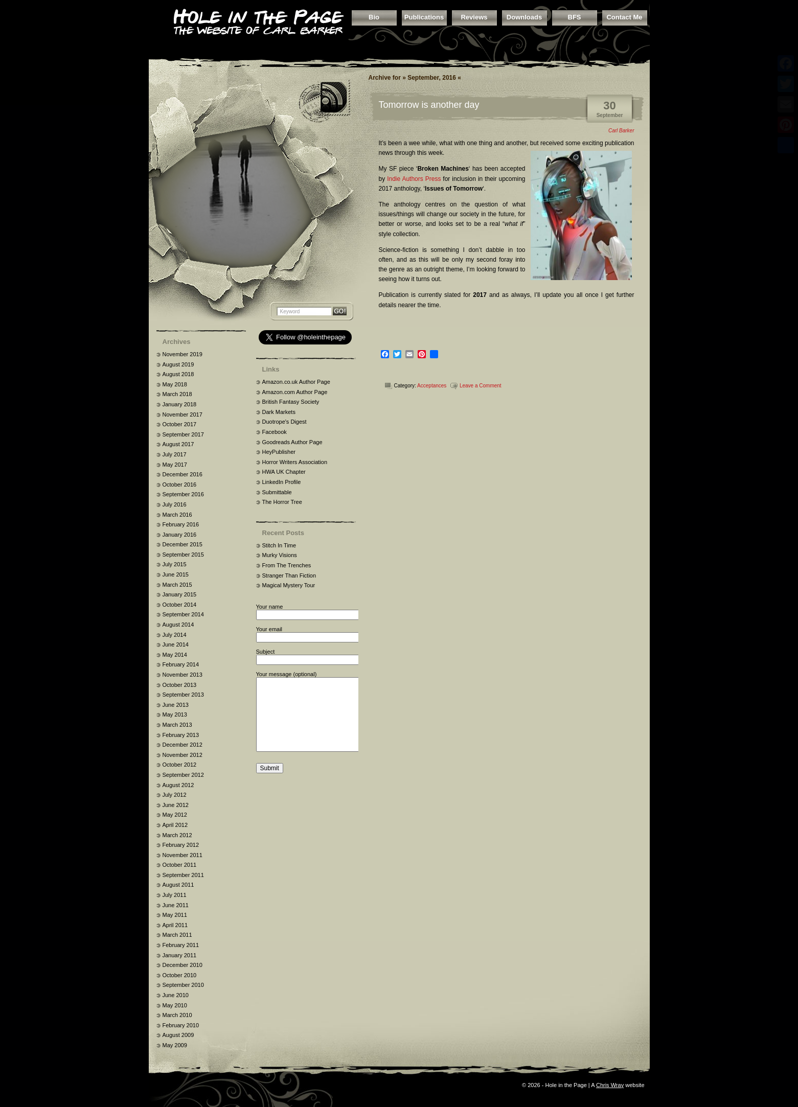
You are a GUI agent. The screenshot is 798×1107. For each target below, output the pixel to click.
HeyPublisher (278, 452)
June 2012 (176, 805)
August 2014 (178, 624)
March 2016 (177, 515)
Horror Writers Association (295, 462)
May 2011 (175, 915)
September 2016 (183, 494)
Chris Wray (610, 1085)
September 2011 (183, 875)
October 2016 (180, 484)
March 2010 (177, 1015)
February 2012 (181, 845)
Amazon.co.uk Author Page (296, 382)
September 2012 (183, 775)
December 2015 (182, 544)
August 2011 (178, 885)
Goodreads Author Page (292, 442)
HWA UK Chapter (284, 472)
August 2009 (178, 1035)
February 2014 (181, 664)
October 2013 (180, 685)
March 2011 (177, 935)
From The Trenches (286, 565)
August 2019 (178, 364)
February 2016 (181, 524)
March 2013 (177, 725)
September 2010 (183, 985)
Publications (424, 17)
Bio (374, 17)
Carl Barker (621, 130)
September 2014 (183, 614)
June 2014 (176, 644)
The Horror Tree (282, 502)
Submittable (277, 492)
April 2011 (175, 925)
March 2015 (177, 585)
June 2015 (176, 574)
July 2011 (175, 895)
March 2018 (177, 394)
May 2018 (175, 384)
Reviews (474, 17)
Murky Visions (279, 555)
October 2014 (180, 605)
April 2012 (175, 825)
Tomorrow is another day (429, 105)
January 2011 (180, 955)
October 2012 (180, 765)
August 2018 (178, 374)
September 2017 (183, 434)
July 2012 (175, 795)
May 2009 (175, 1045)
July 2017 (175, 454)
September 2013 (183, 694)
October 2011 (180, 865)
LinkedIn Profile (281, 482)
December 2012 (182, 745)
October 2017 (180, 424)
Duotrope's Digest (284, 422)
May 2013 (175, 714)
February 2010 (181, 1025)
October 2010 (180, 975)
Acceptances (431, 385)
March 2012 (177, 835)
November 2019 (182, 354)
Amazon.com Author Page (295, 392)
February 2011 (181, 945)
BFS (574, 17)
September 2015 (183, 554)
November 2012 (182, 755)
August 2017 (178, 444)
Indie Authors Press (414, 178)
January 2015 (180, 594)
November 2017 (182, 414)
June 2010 (176, 995)
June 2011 (176, 905)
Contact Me (624, 17)
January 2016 (180, 535)
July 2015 (175, 564)
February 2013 (181, 735)
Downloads (524, 17)
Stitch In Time (279, 545)
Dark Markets (278, 412)
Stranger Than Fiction (289, 575)
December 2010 (182, 965)
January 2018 (180, 404)
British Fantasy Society (291, 402)
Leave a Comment (480, 385)
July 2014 (175, 635)
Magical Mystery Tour (288, 585)
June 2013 (176, 705)
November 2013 (182, 675)
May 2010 (175, 1005)
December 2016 (182, 474)
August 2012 (178, 785)
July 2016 (175, 504)
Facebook (274, 432)
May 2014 (175, 655)
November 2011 (182, 855)
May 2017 (175, 465)
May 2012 (175, 815)
